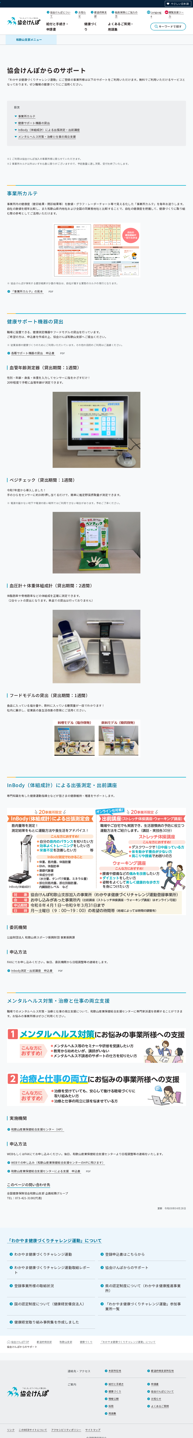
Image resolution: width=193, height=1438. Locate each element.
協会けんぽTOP (20, 1342)
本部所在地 (115, 1370)
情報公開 (114, 1398)
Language (156, 14)
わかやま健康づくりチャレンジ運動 (43, 1254)
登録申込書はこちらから (125, 1254)
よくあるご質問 (160, 1406)
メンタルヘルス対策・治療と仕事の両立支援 (47, 136)
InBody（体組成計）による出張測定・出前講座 (49, 130)
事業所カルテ (26, 116)
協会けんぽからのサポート (126, 1267)
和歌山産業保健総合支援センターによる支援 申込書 (51, 1171)
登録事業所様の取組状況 (34, 1285)
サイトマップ (93, 1430)
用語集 (112, 1413)
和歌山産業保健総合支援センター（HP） (37, 1129)
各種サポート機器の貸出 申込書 (38, 353)
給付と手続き (116, 1384)
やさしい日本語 (180, 3)
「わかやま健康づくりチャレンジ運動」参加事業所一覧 (143, 1306)
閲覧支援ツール (176, 14)
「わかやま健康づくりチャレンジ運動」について (54, 1240)
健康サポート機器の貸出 (34, 123)
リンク (11, 1430)
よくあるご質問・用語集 (121, 26)
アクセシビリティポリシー (66, 1430)
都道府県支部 (44, 1342)
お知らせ (156, 1398)
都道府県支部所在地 (162, 1370)
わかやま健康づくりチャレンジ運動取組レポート (52, 1270)
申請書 (155, 1384)
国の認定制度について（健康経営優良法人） (50, 1303)
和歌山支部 (66, 1342)
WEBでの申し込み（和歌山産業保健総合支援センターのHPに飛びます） (58, 1162)
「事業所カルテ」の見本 (32, 291)
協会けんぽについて (162, 1391)
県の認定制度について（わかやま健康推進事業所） (143, 1288)
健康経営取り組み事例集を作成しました (46, 1322)
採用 (111, 1406)
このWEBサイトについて (33, 1430)
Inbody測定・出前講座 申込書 (37, 970)
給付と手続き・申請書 (57, 26)
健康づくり (90, 26)
